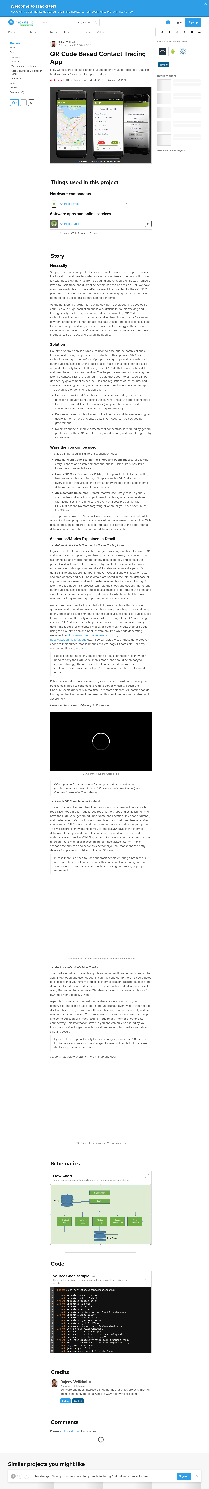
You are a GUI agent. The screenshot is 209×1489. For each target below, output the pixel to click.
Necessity (16, 57)
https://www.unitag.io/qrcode (68, 639)
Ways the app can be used (24, 66)
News (53, 32)
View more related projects (171, 150)
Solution (15, 61)
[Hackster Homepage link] (21, 22)
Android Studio (69, 224)
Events (86, 32)
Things (13, 47)
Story (12, 52)
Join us (117, 11)
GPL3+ (89, 45)
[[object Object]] (168, 22)
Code (12, 83)
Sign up (193, 22)
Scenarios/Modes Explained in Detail (26, 72)
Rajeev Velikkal (66, 42)
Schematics (15, 78)
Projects (14, 32)
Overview (15, 43)
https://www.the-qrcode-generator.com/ (92, 635)
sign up (75, 1431)
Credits (13, 87)
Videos (101, 32)
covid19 (164, 64)
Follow (65, 1401)
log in (63, 1431)
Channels (35, 32)
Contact (78, 1401)
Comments (17, 92)
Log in (178, 22)
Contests (69, 32)
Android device (69, 204)
